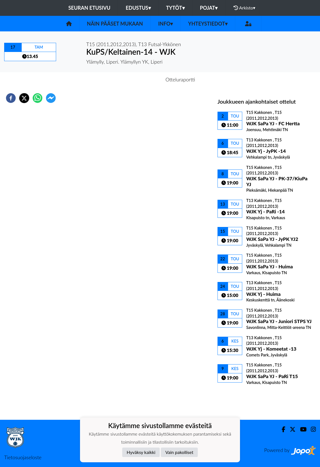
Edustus (138, 8)
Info (165, 24)
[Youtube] (301, 429)
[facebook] (11, 98)
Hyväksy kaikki (141, 452)
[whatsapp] (37, 98)
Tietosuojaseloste (22, 457)
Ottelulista (235, 401)
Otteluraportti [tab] (180, 79)
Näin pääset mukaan (115, 24)
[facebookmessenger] (51, 98)
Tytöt (175, 8)
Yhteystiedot (208, 24)
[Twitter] (290, 429)
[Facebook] (281, 429)
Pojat (209, 8)
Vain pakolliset (179, 452)
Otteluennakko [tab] (141, 79)
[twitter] (24, 98)
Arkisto (244, 7)
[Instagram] (311, 429)
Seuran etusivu (89, 8)
